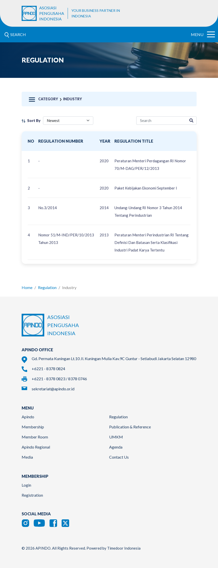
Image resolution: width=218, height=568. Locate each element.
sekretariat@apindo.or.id (53, 388)
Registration (32, 495)
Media (27, 457)
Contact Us (119, 457)
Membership (33, 426)
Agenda (115, 447)
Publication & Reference (130, 426)
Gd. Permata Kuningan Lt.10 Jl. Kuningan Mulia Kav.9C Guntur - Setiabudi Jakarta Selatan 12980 (114, 358)
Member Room (35, 436)
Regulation (47, 287)
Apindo (28, 416)
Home (27, 287)
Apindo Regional (36, 447)
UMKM (116, 436)
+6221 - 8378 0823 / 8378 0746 (59, 378)
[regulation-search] (161, 120)
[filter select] (68, 120)
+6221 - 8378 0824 (48, 368)
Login (26, 485)
